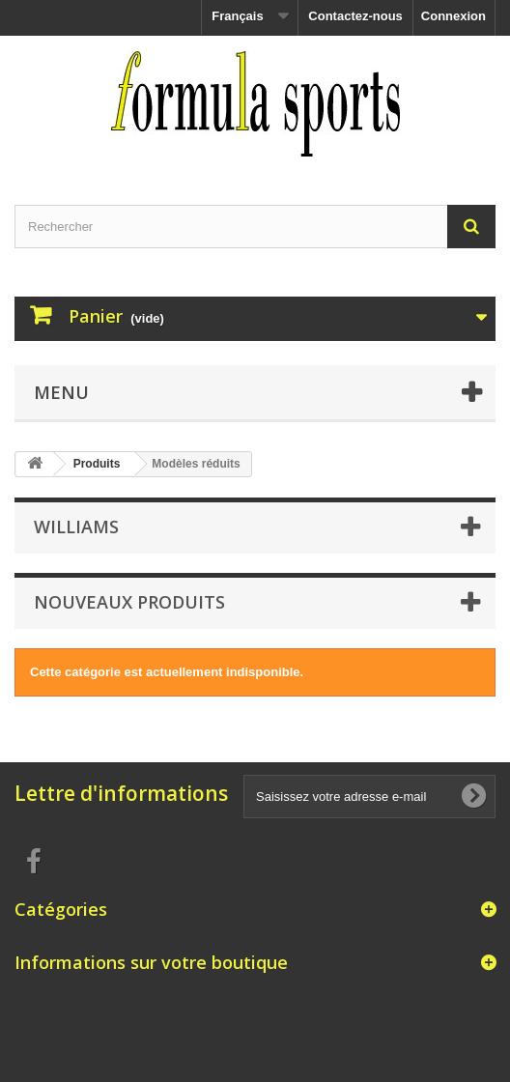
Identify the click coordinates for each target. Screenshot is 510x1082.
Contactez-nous (355, 16)
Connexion (453, 16)
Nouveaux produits (129, 601)
